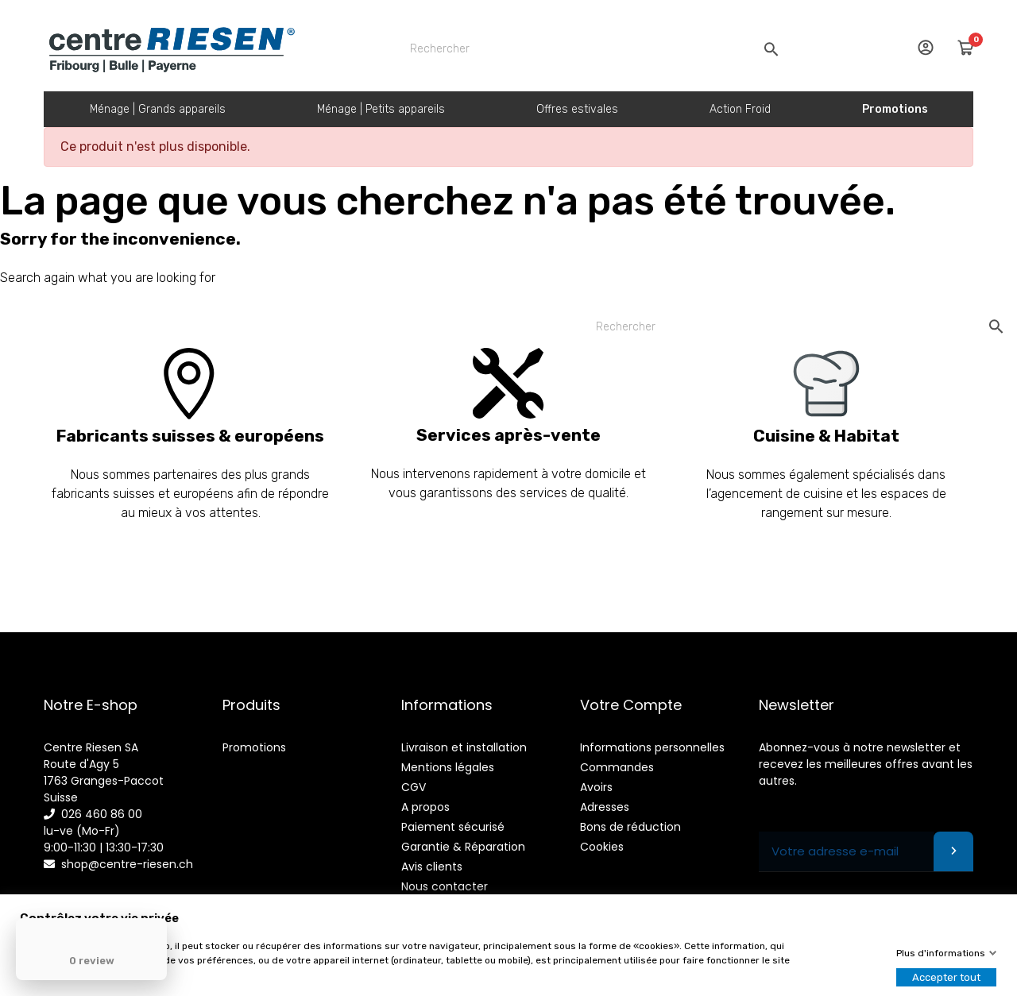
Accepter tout (946, 977)
